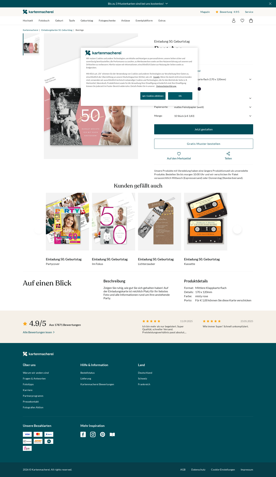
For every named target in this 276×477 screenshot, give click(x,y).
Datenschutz (198, 469)
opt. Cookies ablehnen (153, 96)
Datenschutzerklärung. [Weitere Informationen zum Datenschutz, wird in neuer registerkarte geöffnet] (166, 86)
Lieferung (85, 378)
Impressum (247, 469)
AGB (182, 469)
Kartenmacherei (30, 30)
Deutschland (145, 372)
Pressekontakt (31, 401)
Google (156, 77)
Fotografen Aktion (33, 407)
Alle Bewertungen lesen (37, 332)
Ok (180, 96)
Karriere (27, 390)
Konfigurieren (93, 95)
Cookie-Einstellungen (223, 469)
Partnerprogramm (33, 395)
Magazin (205, 11)
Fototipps (28, 384)
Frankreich (144, 384)
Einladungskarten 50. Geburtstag (56, 30)
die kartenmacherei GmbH (38, 12)
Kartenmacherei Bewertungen (97, 384)
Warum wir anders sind (36, 372)
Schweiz (142, 378)
